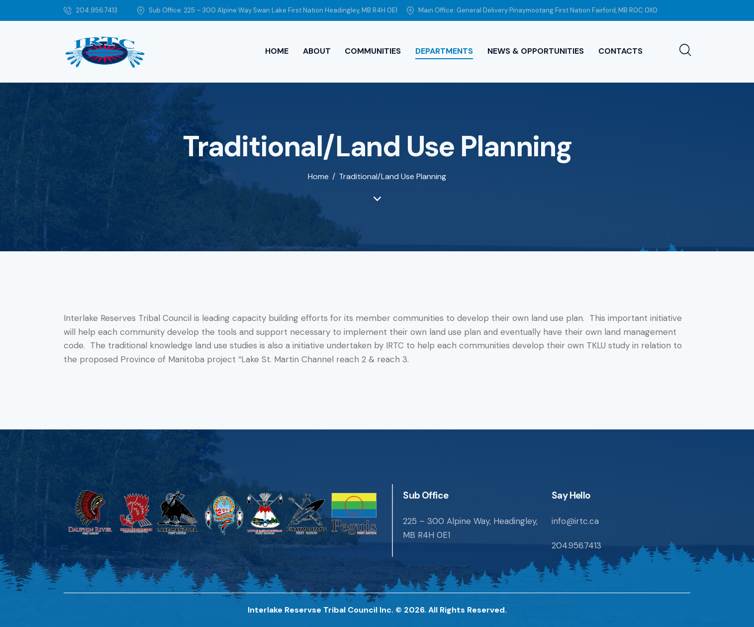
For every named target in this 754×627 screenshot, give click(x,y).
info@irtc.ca (575, 521)
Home (318, 177)
